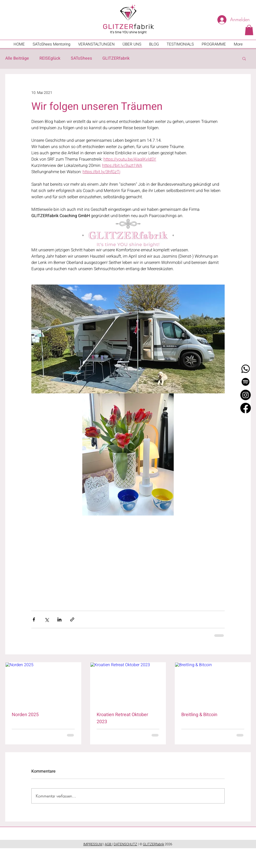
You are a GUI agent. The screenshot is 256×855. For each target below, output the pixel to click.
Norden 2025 (25, 714)
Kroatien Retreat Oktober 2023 (122, 718)
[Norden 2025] (43, 684)
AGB (108, 844)
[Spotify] (245, 382)
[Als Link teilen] (72, 619)
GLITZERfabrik (116, 58)
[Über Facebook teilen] (33, 619)
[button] (249, 30)
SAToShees (81, 58)
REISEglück (49, 58)
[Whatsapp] (245, 369)
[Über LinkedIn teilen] (59, 619)
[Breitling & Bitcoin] (213, 684)
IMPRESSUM (92, 844)
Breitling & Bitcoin (199, 714)
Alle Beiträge (17, 58)
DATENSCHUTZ (125, 844)
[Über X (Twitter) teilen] (46, 619)
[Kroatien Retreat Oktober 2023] (128, 684)
